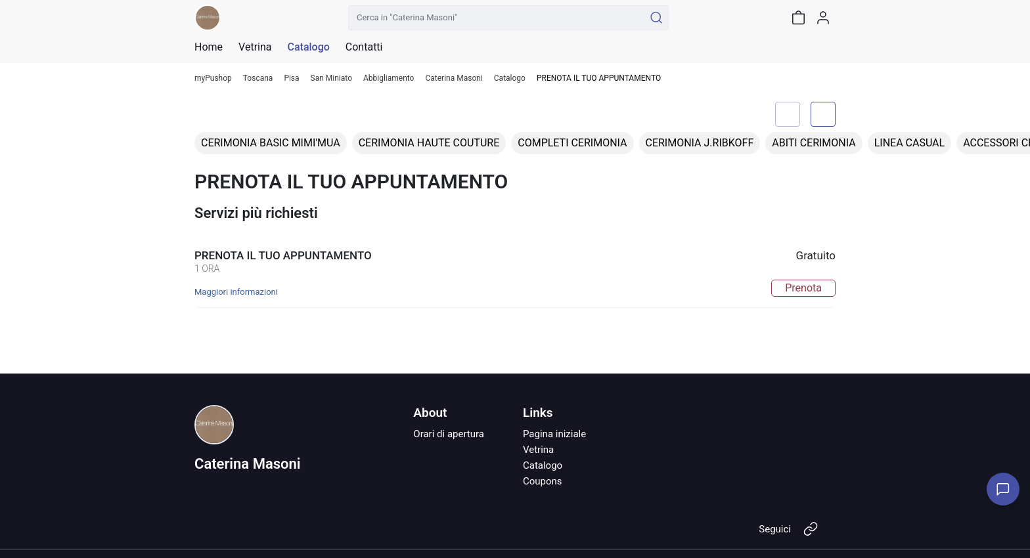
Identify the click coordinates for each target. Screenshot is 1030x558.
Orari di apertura (448, 434)
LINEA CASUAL (909, 143)
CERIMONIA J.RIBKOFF (700, 143)
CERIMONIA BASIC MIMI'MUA (270, 143)
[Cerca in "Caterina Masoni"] (496, 17)
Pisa (291, 78)
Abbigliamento (388, 78)
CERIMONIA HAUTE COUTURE (429, 143)
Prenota (803, 288)
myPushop (213, 78)
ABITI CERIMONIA (813, 143)
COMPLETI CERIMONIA (572, 143)
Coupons (542, 481)
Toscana (258, 78)
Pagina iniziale (554, 434)
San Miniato (331, 78)
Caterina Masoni (453, 78)
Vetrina (538, 450)
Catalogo (308, 47)
